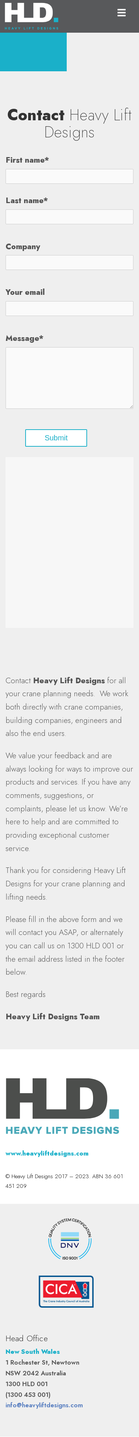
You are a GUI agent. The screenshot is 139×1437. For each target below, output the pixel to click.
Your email (25, 292)
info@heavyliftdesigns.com (44, 1405)
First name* (27, 160)
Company (23, 246)
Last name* (27, 200)
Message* (24, 338)
